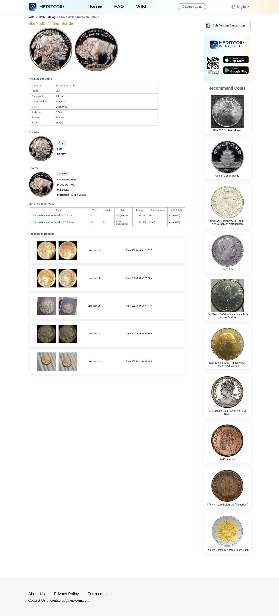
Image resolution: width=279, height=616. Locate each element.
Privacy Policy (66, 594)
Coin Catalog (47, 17)
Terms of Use (100, 594)
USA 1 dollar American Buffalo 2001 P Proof (53, 222)
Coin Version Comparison (229, 25)
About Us (36, 594)
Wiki (31, 17)
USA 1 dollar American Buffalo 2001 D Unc (52, 215)
